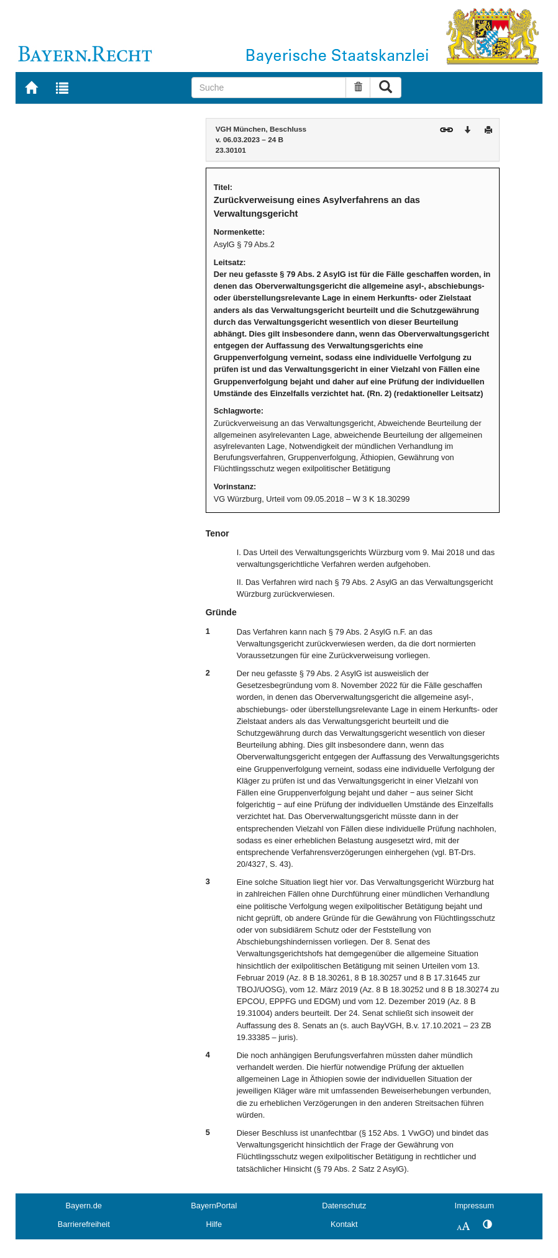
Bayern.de (84, 1205)
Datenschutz (344, 1205)
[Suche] (268, 87)
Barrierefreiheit (84, 1224)
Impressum (474, 1205)
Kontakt (344, 1224)
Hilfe (214, 1224)
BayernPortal (214, 1205)
